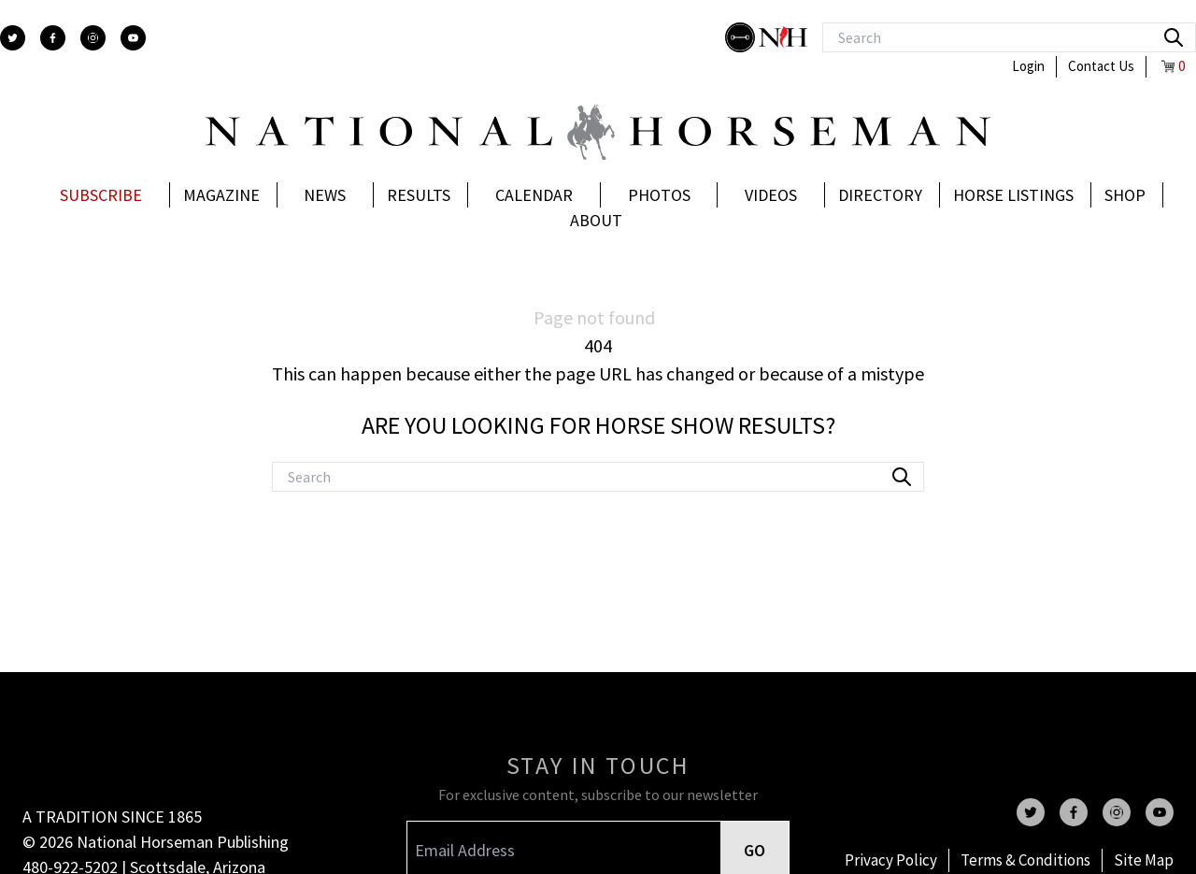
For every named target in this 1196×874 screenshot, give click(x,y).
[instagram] (93, 37)
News (325, 195)
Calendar (534, 195)
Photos (659, 195)
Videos (771, 195)
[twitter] (12, 37)
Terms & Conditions (1025, 860)
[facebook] (52, 37)
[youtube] (133, 37)
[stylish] (742, 37)
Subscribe (101, 195)
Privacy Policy (891, 860)
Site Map (1144, 860)
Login (1028, 66)
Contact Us (1101, 66)
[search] (1174, 37)
